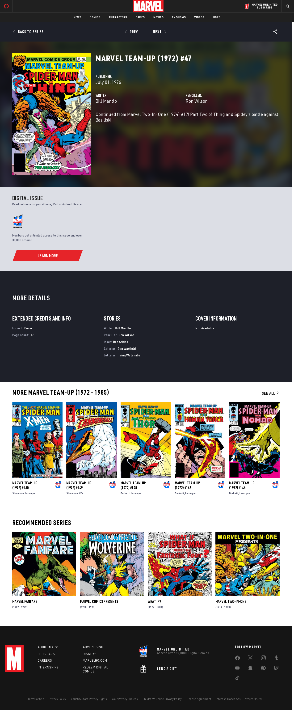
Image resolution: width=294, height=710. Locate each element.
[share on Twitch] (276, 669)
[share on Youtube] (237, 669)
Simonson (18, 493)
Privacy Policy (57, 699)
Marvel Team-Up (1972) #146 (241, 485)
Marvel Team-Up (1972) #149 (79, 485)
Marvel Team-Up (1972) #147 (187, 485)
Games (140, 17)
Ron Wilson (197, 101)
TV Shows (179, 17)
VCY (81, 493)
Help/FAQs (46, 654)
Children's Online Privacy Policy (162, 699)
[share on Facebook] (237, 659)
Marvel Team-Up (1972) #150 (25, 485)
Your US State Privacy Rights (89, 699)
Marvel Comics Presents (99, 601)
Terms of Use (36, 699)
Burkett (125, 493)
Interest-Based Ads (228, 699)
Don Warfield (127, 349)
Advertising (93, 647)
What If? (154, 601)
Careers (45, 660)
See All (270, 393)
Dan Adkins (120, 342)
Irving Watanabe (129, 355)
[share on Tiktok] (237, 678)
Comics (95, 17)
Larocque (30, 493)
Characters (118, 17)
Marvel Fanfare (24, 601)
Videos (199, 17)
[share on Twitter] (250, 658)
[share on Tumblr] (276, 658)
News (77, 17)
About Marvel (49, 647)
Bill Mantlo (106, 101)
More (217, 17)
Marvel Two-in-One (230, 601)
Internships (48, 667)
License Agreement (198, 699)
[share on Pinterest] (263, 669)
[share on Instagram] (263, 658)
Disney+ (89, 654)
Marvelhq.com (95, 660)
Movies (158, 17)
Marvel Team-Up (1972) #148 (133, 485)
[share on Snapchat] (250, 669)
